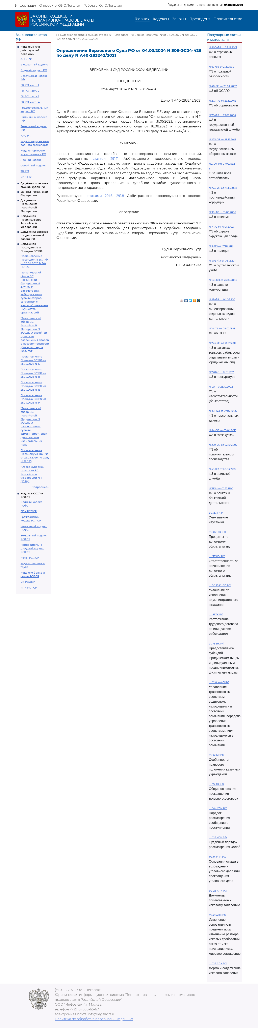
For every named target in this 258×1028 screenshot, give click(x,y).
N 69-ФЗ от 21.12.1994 (221, 66)
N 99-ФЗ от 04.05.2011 (222, 299)
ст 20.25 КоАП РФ (220, 585)
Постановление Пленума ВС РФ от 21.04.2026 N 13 (33, 386)
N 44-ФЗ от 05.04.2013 (222, 430)
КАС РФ (26, 135)
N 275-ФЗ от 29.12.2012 (222, 139)
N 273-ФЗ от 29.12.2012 (222, 100)
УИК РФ (26, 176)
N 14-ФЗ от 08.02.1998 (222, 328)
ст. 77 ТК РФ (216, 784)
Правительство (227, 19)
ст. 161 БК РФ (216, 755)
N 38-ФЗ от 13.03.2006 (222, 212)
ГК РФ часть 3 (30, 96)
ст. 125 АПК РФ (218, 963)
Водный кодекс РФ (34, 70)
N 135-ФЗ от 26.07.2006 (223, 280)
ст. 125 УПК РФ (218, 837)
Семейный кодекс (33, 165)
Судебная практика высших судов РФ (85, 34)
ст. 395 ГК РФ (217, 556)
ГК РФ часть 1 (30, 85)
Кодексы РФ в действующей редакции (30, 50)
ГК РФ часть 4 (30, 102)
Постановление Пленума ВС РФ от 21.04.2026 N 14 (33, 399)
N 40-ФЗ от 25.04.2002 (223, 86)
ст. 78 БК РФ (216, 643)
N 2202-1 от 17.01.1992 (221, 372)
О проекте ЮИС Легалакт (60, 5)
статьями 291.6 (99, 196)
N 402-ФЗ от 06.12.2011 (222, 260)
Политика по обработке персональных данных (94, 1019)
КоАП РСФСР (30, 557)
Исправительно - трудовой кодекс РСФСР (32, 548)
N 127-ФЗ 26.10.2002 (221, 386)
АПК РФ (26, 58)
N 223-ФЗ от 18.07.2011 (222, 343)
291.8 (120, 196)
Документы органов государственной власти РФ (34, 235)
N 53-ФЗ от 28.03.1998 (222, 469)
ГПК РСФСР (29, 511)
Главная (142, 19)
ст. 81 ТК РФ (216, 614)
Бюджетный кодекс (34, 64)
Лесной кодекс (31, 159)
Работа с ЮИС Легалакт (102, 5)
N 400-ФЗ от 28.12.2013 (223, 47)
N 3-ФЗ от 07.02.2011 (221, 246)
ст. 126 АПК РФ (218, 890)
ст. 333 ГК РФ (217, 512)
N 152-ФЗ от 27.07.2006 (223, 410)
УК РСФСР (28, 581)
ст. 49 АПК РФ (217, 915)
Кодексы (161, 19)
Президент (199, 19)
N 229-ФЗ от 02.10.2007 (223, 444)
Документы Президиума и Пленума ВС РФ (32, 247)
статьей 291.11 (106, 159)
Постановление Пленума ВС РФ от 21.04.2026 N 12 (33, 360)
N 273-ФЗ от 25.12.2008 (223, 187)
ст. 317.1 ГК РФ (217, 532)
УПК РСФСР (29, 587)
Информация (26, 5)
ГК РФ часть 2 (30, 90)
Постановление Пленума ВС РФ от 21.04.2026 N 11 (33, 373)
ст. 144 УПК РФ (218, 808)
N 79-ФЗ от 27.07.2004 (222, 115)
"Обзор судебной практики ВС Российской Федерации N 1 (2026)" (33, 474)
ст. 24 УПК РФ (217, 856)
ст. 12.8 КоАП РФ (219, 682)
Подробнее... (40, 487)
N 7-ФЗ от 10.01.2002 (221, 226)
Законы (179, 19)
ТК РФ (25, 171)
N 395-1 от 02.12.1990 (221, 488)
